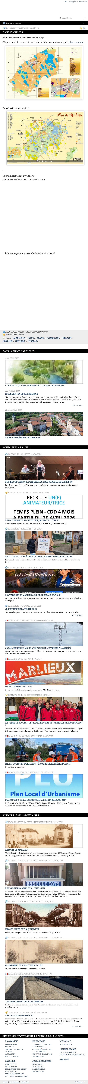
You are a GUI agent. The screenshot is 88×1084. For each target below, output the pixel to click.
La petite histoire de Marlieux (38, 822)
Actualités (26, 529)
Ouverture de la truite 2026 (21, 609)
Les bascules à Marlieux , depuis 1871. (25, 888)
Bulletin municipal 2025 (18, 686)
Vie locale (25, 454)
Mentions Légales (70, 2)
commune (53, 338)
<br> (44, 216)
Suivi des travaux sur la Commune (24, 1001)
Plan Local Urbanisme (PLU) (31, 772)
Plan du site (83, 2)
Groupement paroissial (42, 1054)
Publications (24, 659)
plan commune (76, 42)
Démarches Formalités (14, 1074)
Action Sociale (66, 1044)
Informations (38, 1056)
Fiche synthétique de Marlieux (22, 437)
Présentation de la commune (21, 394)
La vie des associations (31, 695)
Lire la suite (77, 405)
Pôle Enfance (31, 493)
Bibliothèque (10, 1071)
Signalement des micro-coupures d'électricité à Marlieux (38, 648)
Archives (64, 1059)
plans (40, 338)
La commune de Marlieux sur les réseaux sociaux (32, 595)
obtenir (20, 341)
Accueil (5, 1082)
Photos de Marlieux (33, 902)
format (32, 341)
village (66, 338)
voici (31, 338)
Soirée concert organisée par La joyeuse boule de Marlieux (38, 482)
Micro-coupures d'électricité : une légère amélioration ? (37, 764)
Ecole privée (31, 1012)
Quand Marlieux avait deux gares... (24, 965)
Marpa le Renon (11, 1056)
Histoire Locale (15, 822)
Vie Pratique (14, 695)
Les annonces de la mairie (30, 620)
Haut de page (79, 1082)
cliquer (7, 341)
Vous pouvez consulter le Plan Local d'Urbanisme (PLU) (35, 800)
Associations (37, 1047)
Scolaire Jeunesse (16, 493)
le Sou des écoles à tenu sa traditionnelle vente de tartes (38, 556)
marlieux (19, 338)
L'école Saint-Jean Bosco (19, 1015)
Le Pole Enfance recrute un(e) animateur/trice (32, 520)
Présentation (23, 28)
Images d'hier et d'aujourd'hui (22, 929)
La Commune (11, 28)
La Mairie (12, 620)
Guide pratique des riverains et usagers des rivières (34, 385)
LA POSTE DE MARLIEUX (16, 850)
